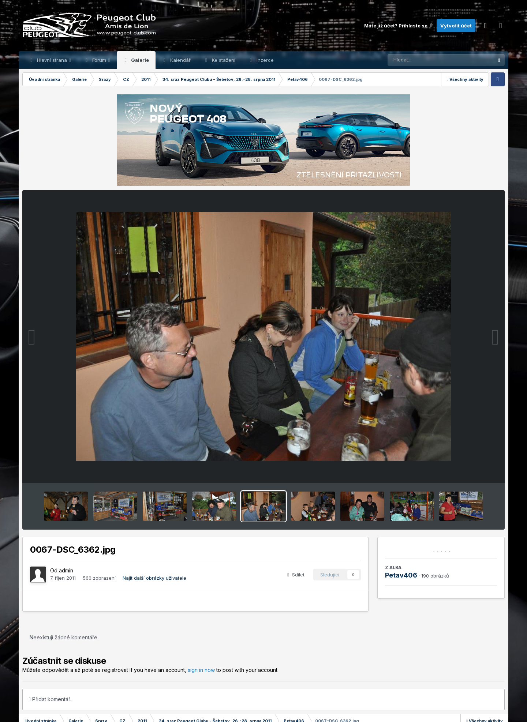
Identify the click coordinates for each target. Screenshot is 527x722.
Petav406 (401, 575)
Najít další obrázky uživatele (154, 578)
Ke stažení (222, 60)
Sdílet (295, 575)
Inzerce (264, 60)
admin (66, 570)
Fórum (99, 60)
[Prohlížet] (426, 60)
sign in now (201, 670)
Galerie (139, 60)
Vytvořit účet (456, 26)
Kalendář (180, 60)
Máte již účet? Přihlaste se (398, 25)
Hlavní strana (51, 60)
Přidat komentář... (51, 699)
